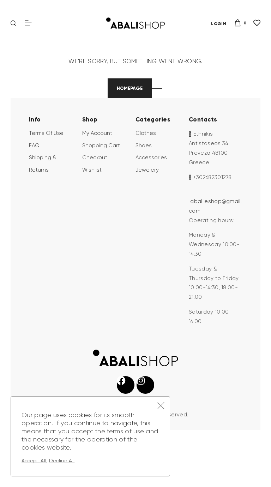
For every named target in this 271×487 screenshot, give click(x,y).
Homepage (130, 134)
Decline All (62, 460)
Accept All (34, 460)
